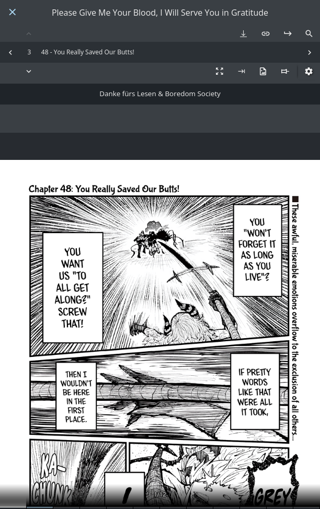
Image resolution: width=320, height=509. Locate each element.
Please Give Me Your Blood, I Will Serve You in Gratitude (160, 12)
